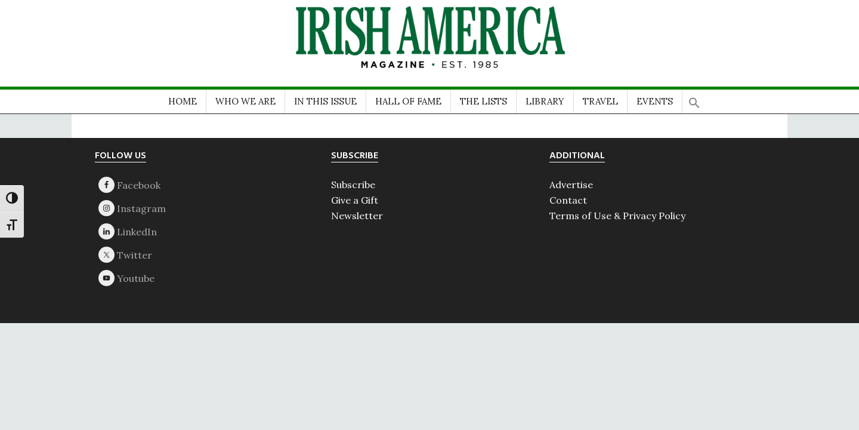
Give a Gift (354, 200)
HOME (182, 101)
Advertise (571, 185)
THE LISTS (483, 101)
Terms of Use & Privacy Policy (617, 216)
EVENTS (654, 101)
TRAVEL (600, 101)
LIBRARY (545, 101)
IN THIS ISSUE (325, 101)
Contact (568, 200)
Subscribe (353, 185)
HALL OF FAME (408, 101)
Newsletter (357, 216)
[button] (694, 99)
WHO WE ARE (245, 101)
